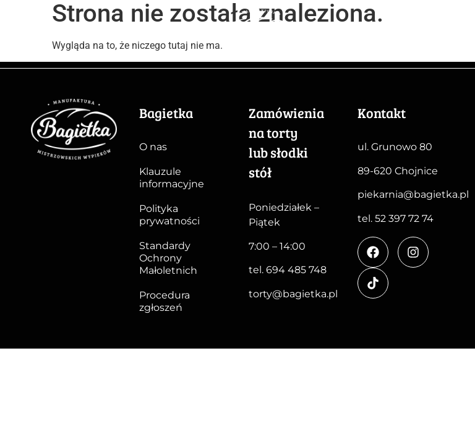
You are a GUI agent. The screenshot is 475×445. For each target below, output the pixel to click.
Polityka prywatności (169, 215)
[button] (451, 37)
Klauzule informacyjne (171, 178)
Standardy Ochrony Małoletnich (168, 258)
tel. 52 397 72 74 (395, 218)
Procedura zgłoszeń (164, 301)
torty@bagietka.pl (293, 294)
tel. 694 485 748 (288, 270)
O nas (153, 147)
